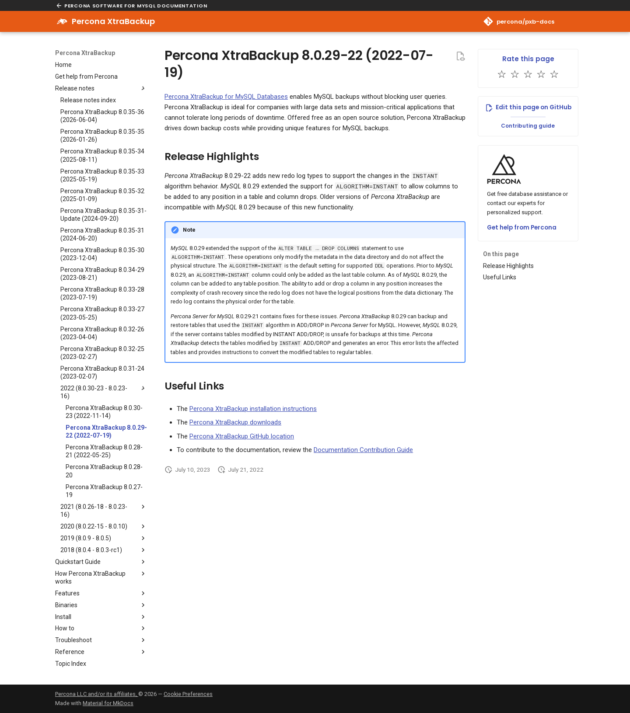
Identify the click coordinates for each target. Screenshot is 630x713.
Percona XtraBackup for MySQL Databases (226, 97)
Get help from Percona (521, 227)
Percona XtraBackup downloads (235, 422)
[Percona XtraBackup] (62, 21)
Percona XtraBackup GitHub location (241, 436)
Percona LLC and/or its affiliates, (96, 694)
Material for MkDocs (108, 703)
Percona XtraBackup (85, 52)
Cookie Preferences (188, 694)
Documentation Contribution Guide (363, 450)
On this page (501, 253)
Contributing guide (528, 125)
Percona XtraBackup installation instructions (253, 409)
